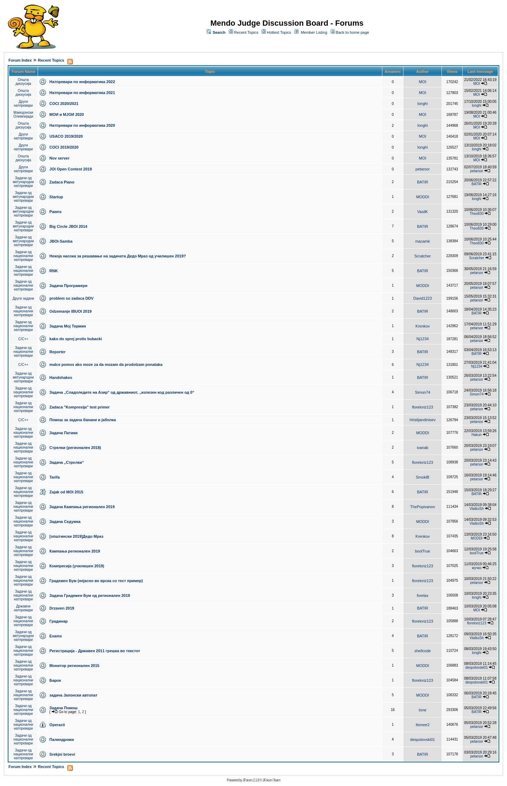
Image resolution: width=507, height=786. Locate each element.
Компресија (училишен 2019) (76, 566)
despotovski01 (476, 667)
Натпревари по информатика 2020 (82, 125)
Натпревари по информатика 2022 (82, 82)
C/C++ (23, 339)
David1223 (422, 298)
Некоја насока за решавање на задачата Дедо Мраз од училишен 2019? (117, 256)
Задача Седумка (64, 521)
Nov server (59, 158)
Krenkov (422, 326)
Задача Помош (63, 708)
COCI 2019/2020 (64, 147)
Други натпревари (23, 103)
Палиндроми (61, 739)
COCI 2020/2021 (64, 103)
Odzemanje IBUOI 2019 (70, 311)
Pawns (55, 212)
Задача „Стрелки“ (66, 462)
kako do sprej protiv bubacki (75, 339)
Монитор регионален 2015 (74, 665)
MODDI (422, 197)
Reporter (57, 352)
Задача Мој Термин (67, 326)
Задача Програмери (68, 285)
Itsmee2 (423, 725)
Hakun (476, 435)
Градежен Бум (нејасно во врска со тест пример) (96, 581)
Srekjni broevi (62, 754)
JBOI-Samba (60, 241)
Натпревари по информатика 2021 (82, 93)
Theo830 (476, 214)
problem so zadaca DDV (71, 298)
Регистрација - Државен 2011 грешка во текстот (94, 651)
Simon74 (422, 392)
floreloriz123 (422, 407)
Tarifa (54, 477)
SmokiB (422, 477)
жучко (476, 568)
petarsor (422, 169)
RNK (53, 271)
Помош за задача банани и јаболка (82, 420)
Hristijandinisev (422, 420)
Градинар (58, 621)
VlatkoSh (477, 509)
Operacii (57, 725)
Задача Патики (63, 433)
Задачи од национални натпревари (23, 256)
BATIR (422, 182)
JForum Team (271, 780)
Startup (56, 197)
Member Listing (314, 32)
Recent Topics (246, 32)
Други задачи (23, 298)
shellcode (422, 651)
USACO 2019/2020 (66, 136)
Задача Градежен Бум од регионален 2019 (89, 595)
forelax (422, 595)
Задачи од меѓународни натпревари (23, 182)
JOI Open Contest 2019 (70, 169)
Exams (55, 636)
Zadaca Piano (61, 182)
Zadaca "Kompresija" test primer (79, 407)
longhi (423, 103)
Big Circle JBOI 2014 (68, 226)
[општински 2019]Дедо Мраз (76, 536)
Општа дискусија (23, 82)
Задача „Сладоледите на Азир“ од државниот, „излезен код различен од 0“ (121, 392)
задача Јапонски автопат (73, 695)
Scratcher (422, 256)
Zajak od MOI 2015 (66, 492)
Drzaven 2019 (61, 608)
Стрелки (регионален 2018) (75, 447)
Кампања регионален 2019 (74, 551)
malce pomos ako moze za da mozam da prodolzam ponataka (105, 364)
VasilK (422, 212)
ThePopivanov (422, 507)
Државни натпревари (23, 608)
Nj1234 (423, 339)
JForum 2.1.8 (251, 780)
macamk (422, 241)
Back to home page (352, 32)
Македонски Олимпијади (23, 114)
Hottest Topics (279, 32)
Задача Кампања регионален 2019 (81, 507)
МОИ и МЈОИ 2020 (66, 114)
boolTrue (422, 551)
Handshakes (60, 377)
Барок (55, 680)
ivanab (422, 447)
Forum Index (20, 60)
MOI (422, 82)
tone (422, 710)
